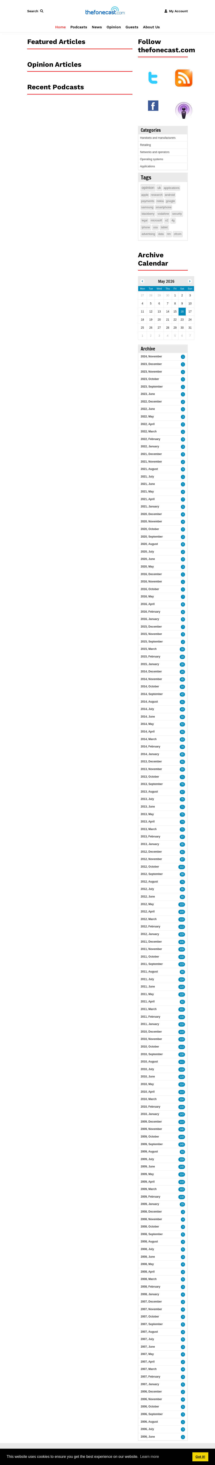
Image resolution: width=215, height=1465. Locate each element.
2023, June (148, 394)
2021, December (151, 454)
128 (182, 1077)
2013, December (151, 761)
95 (182, 844)
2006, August (149, 1421)
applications (172, 188)
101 (182, 1009)
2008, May (147, 1264)
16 (182, 649)
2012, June (148, 896)
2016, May (147, 596)
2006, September (152, 1414)
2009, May (147, 1174)
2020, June (148, 559)
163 (182, 1189)
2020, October (150, 529)
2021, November (151, 461)
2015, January (150, 664)
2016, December (151, 574)
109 (182, 949)
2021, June (148, 484)
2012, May (147, 904)
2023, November (151, 371)
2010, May (147, 1084)
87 (182, 859)
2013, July (147, 799)
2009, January (150, 1204)
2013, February (150, 836)
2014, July (147, 709)
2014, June (148, 716)
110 (182, 919)
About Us (151, 27)
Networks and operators (154, 152)
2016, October (150, 589)
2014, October (150, 686)
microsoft (156, 220)
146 (182, 1129)
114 (182, 1084)
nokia (160, 201)
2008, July (147, 1249)
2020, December (151, 514)
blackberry (148, 213)
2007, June (148, 1346)
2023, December (151, 364)
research (157, 195)
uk (159, 188)
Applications (147, 166)
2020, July (147, 551)
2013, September (152, 784)
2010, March (149, 1099)
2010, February (150, 1106)
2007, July (147, 1339)
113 (182, 927)
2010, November (151, 1039)
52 (182, 724)
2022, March (149, 431)
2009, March (149, 1189)
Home (60, 27)
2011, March (149, 1009)
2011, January (150, 1024)
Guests (131, 27)
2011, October (150, 956)
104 (182, 1099)
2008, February (150, 1286)
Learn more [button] (149, 1457)
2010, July (147, 1069)
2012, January (150, 934)
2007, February (150, 1376)
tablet (164, 227)
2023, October (150, 379)
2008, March (149, 1279)
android (170, 195)
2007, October (150, 1316)
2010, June (148, 1076)
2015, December (151, 626)
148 (182, 1144)
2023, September (152, 386)
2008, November (151, 1219)
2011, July (147, 979)
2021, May (147, 491)
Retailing (145, 145)
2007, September (152, 1324)
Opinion (114, 27)
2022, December (151, 401)
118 (182, 1032)
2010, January (150, 1114)
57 (182, 792)
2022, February (150, 439)
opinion (148, 187)
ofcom (178, 234)
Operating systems (151, 159)
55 (182, 732)
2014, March (149, 739)
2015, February (150, 656)
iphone (146, 227)
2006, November (151, 1399)
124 (182, 979)
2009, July (147, 1159)
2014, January (150, 754)
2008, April (148, 1271)
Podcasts (78, 27)
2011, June (148, 986)
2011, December (151, 941)
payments (147, 201)
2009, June (148, 1166)
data (161, 234)
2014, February (150, 746)
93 (182, 1152)
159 (182, 1159)
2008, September (152, 1234)
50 (182, 717)
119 (182, 964)
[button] (36, 11)
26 (182, 664)
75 (182, 799)
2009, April (148, 1181)
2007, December (151, 1301)
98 (182, 874)
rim (169, 234)
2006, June (148, 1436)
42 (182, 694)
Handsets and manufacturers (158, 137)
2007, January (150, 1384)
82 (182, 1002)
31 (182, 702)
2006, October (150, 1406)
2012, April (148, 911)
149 (182, 1137)
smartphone (164, 207)
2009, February (150, 1196)
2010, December (151, 1031)
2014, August (149, 701)
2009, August (149, 1151)
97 (182, 837)
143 (182, 1114)
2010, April (148, 1091)
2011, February (150, 1016)
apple (145, 195)
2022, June (148, 409)
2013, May (147, 814)
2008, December (151, 1211)
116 (182, 1024)
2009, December (151, 1121)
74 (182, 822)
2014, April (148, 731)
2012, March (149, 919)
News (97, 27)
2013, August (149, 791)
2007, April (148, 1361)
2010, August (149, 1061)
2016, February (150, 611)
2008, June (148, 1256)
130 (182, 957)
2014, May (147, 724)
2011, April (148, 1001)
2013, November (151, 769)
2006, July (147, 1429)
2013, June (148, 806)
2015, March (149, 649)
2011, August (149, 971)
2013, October (150, 776)
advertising (148, 234)
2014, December (151, 671)
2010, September (152, 1054)
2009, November (151, 1129)
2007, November (151, 1309)
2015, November (151, 634)
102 (182, 867)
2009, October (150, 1136)
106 (182, 942)
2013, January (150, 844)
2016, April (148, 604)
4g (172, 220)
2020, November (151, 521)
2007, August (149, 1331)
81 (182, 852)
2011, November (151, 949)
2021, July (147, 476)
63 (182, 739)
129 (182, 934)
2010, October (150, 1046)
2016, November (151, 581)
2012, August (149, 881)
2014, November (151, 679)
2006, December (151, 1391)
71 (182, 777)
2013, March (149, 829)
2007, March (149, 1369)
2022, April (148, 424)
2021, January (150, 506)
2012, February (150, 926)
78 (182, 747)
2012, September (152, 874)
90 (182, 972)
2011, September (152, 964)
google (170, 201)
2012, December (151, 851)
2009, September (152, 1144)
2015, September (152, 641)
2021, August (149, 469)
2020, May (147, 566)
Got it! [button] (200, 1457)
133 (182, 904)
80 (182, 897)
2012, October (150, 866)
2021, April (148, 499)
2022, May (147, 416)
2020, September (152, 536)
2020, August (149, 544)
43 (182, 709)
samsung (147, 207)
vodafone (163, 213)
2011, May (147, 994)
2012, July (147, 889)
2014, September (152, 694)
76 (182, 784)
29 (182, 1204)
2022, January (150, 446)
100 (182, 912)
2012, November (151, 859)
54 (182, 687)
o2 (166, 220)
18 (182, 657)
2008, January (150, 1294)
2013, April (148, 821)
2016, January (150, 619)
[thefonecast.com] (105, 11)
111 (182, 1062)
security (177, 213)
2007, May (147, 1354)
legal (144, 220)
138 (182, 1017)
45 (182, 679)
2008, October (150, 1226)
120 (182, 987)
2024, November (151, 356)
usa (155, 227)
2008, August (149, 1241)
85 (182, 754)
